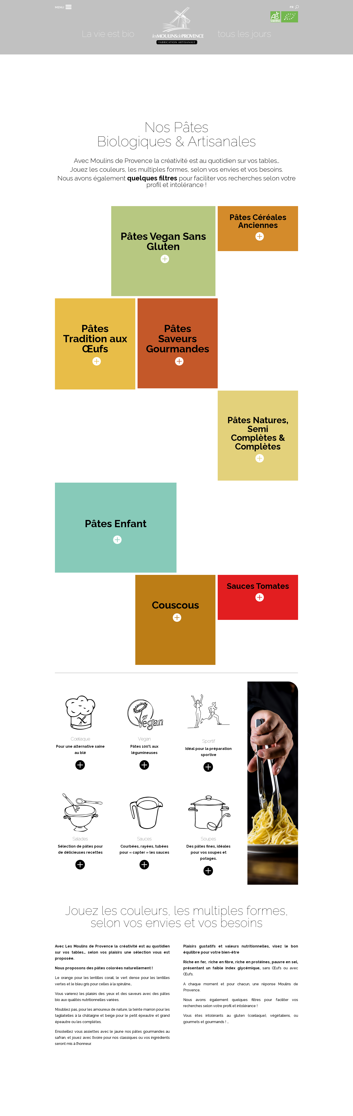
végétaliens (280, 1015)
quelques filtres (152, 178)
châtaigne (90, 1015)
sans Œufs (272, 968)
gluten (239, 1015)
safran (60, 1037)
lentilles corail (102, 978)
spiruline (123, 984)
